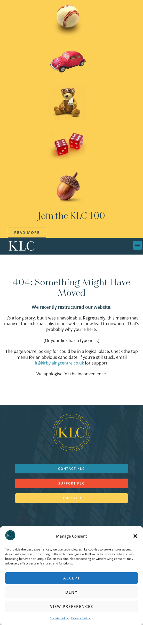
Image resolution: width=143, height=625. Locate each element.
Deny (71, 592)
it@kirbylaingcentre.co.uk (59, 363)
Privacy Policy (81, 618)
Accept (71, 578)
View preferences (71, 606)
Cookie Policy (59, 618)
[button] (135, 536)
